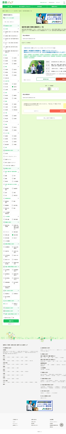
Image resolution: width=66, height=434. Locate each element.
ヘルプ (14, 421)
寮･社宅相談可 (31, 57)
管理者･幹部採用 (55, 54)
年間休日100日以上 (46, 56)
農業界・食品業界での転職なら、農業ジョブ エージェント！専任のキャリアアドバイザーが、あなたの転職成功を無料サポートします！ (45, 51)
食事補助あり (26, 56)
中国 (4, 373)
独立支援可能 (58, 56)
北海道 (4, 350)
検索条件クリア (11, 323)
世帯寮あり (26, 57)
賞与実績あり (39, 56)
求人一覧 (10, 6)
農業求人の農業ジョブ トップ (7, 10)
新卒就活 (39, 6)
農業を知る (54, 6)
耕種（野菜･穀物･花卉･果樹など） (48, 359)
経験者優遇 (53, 56)
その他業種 (43, 368)
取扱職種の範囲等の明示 (54, 425)
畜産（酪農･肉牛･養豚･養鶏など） (48, 356)
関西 (4, 370)
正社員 (25, 54)
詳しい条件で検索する (49, 118)
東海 (4, 366)
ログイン (36, 111)
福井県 (20, 10)
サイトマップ (15, 423)
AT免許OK (60, 54)
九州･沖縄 (5, 380)
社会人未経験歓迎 (36, 54)
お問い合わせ (33, 421)
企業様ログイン (15, 425)
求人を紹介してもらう (24, 6)
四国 (4, 377)
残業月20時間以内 (33, 56)
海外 (4, 384)
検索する (11, 321)
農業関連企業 (44, 363)
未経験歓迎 (30, 54)
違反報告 (32, 423)
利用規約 (51, 423)
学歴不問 (41, 54)
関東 (4, 359)
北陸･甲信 (15, 10)
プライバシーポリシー (53, 421)
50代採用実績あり (48, 54)
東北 (4, 355)
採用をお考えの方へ (34, 425)
